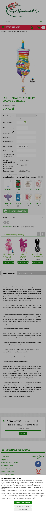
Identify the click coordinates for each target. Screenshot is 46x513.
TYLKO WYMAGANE (23, 506)
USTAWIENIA (23, 509)
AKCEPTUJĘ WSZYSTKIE (23, 502)
